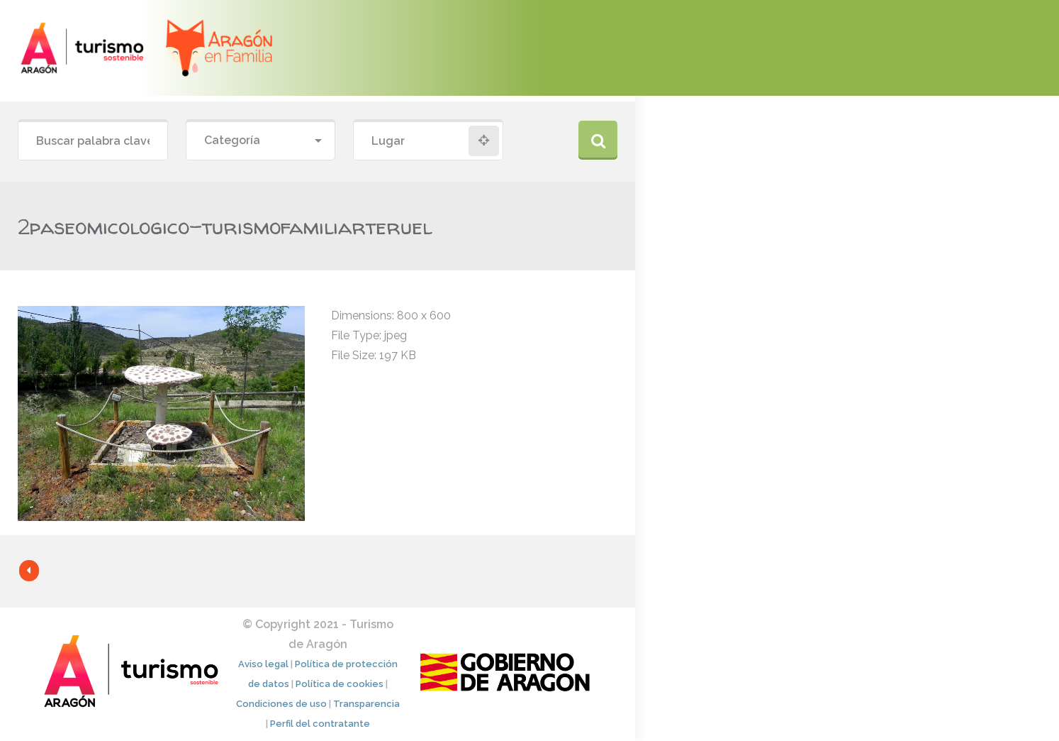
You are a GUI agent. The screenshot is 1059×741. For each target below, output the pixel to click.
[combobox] (260, 141)
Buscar (597, 140)
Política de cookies (339, 684)
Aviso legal (263, 664)
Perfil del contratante (320, 723)
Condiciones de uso (281, 703)
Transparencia (366, 703)
